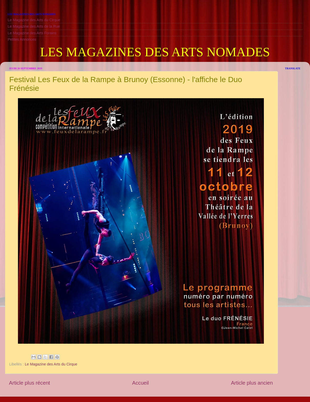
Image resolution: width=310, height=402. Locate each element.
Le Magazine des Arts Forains (32, 33)
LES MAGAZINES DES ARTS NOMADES (155, 52)
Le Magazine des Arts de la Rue (34, 26)
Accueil (140, 383)
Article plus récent (29, 383)
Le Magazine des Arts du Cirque (34, 20)
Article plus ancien (252, 383)
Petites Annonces (22, 39)
